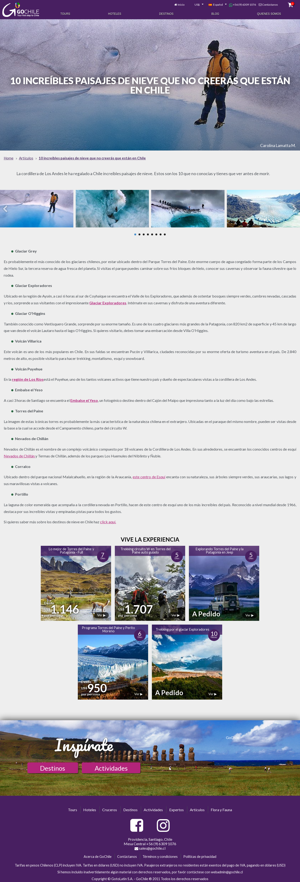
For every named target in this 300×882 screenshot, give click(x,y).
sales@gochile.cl (150, 847)
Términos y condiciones (160, 855)
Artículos (197, 808)
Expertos (176, 808)
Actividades (111, 767)
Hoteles (114, 13)
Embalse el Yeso (84, 399)
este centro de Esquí (149, 475)
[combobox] (196, 4)
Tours (65, 13)
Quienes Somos (269, 13)
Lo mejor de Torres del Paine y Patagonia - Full (71, 549)
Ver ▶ (101, 614)
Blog (215, 13)
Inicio (181, 4)
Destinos (166, 13)
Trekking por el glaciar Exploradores (182, 628)
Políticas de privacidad (199, 855)
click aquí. (108, 520)
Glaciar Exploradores (107, 301)
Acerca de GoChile (98, 855)
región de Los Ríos (28, 378)
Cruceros (109, 808)
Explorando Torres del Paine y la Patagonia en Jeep (220, 549)
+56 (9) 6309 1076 (242, 4)
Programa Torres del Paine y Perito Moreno (108, 628)
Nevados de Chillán (19, 454)
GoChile (232, 736)
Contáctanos (270, 4)
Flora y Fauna (221, 808)
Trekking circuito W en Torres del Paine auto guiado (145, 549)
